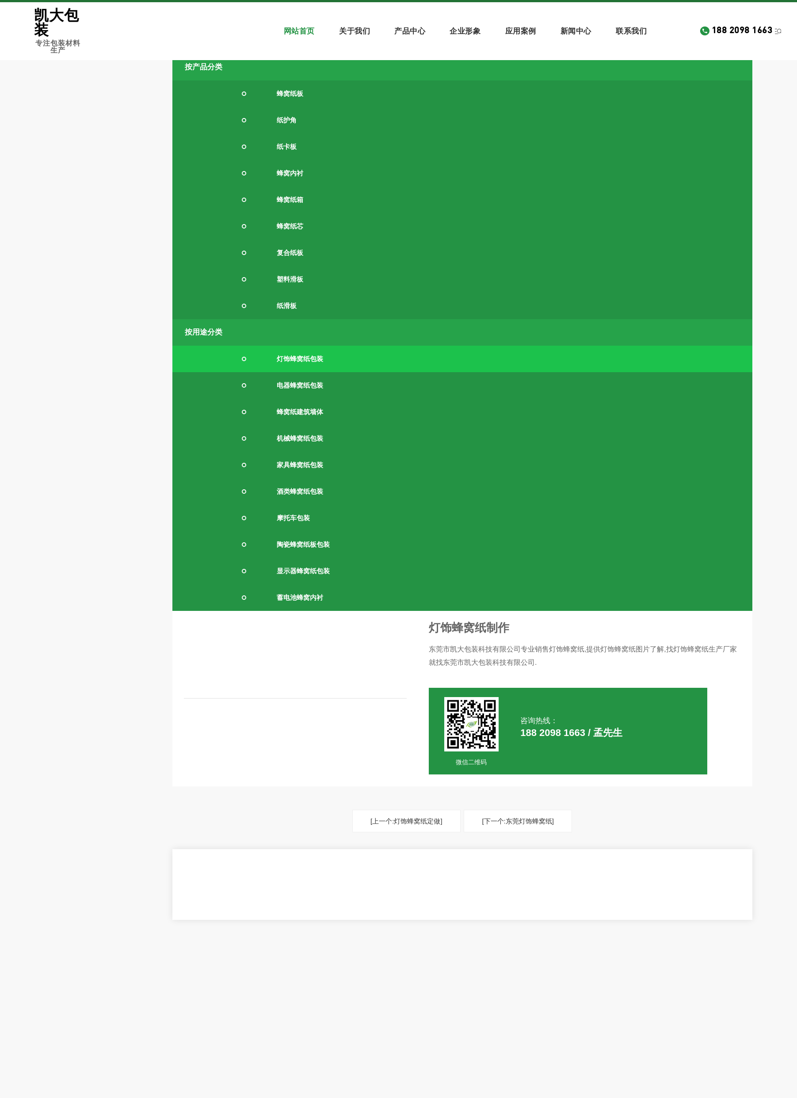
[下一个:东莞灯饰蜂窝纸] (518, 821)
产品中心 (409, 31)
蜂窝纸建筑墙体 (300, 412)
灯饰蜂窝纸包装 (300, 358)
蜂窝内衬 (290, 173)
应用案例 (520, 31)
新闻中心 (576, 31)
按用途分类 (203, 332)
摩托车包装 (293, 518)
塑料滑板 (290, 279)
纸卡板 (287, 146)
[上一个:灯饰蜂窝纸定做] (406, 821)
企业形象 (465, 31)
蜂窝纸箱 (290, 199)
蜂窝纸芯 (290, 226)
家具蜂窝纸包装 (300, 465)
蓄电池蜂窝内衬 (300, 597)
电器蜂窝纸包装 (300, 385)
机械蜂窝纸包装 (300, 438)
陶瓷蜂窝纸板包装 (303, 544)
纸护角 (287, 120)
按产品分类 (203, 67)
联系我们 (631, 31)
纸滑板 (287, 305)
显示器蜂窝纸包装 (303, 571)
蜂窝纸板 (290, 93)
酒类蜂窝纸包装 (300, 491)
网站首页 (299, 31)
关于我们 (354, 31)
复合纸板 (290, 252)
